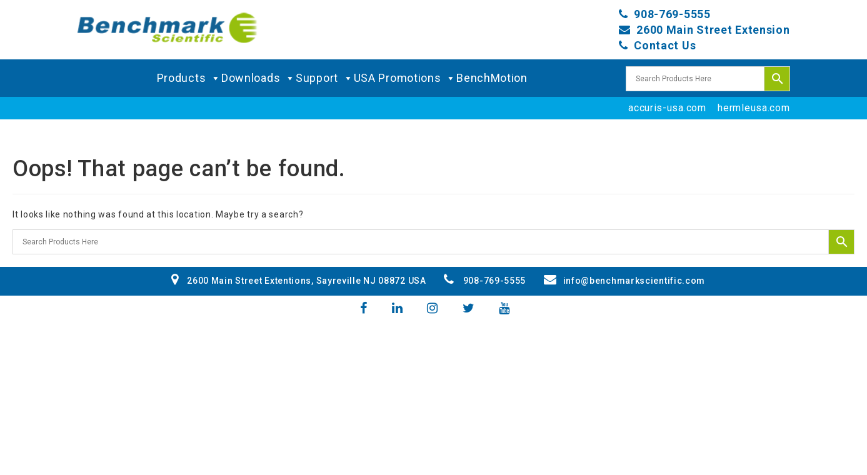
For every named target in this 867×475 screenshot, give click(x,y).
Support (325, 78)
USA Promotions (405, 78)
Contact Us (665, 45)
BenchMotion (492, 77)
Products (189, 78)
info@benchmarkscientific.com (624, 281)
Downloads (258, 78)
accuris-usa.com (667, 108)
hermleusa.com (753, 108)
